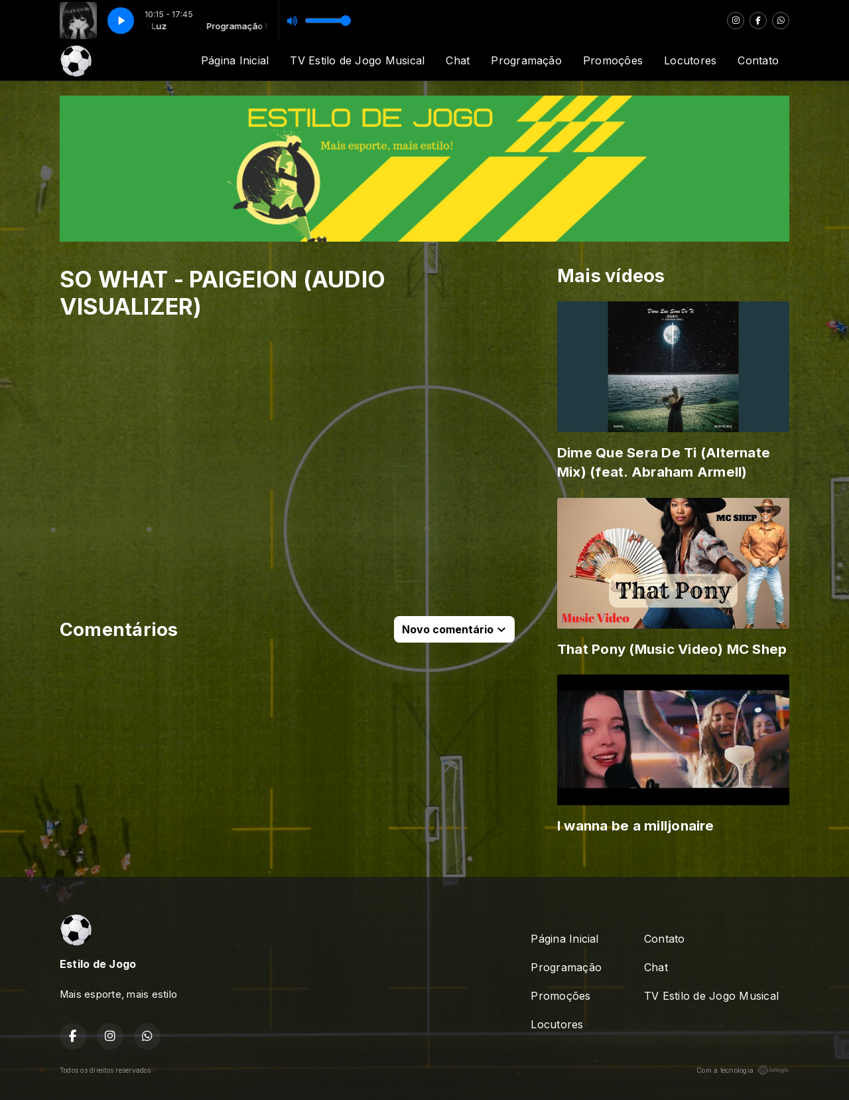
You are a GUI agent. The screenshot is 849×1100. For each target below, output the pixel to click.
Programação (526, 60)
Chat (458, 60)
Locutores (690, 60)
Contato (758, 60)
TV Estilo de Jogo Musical (357, 60)
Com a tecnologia (742, 1070)
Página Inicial (235, 60)
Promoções (613, 60)
